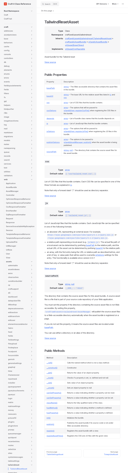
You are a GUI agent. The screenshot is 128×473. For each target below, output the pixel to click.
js (110, 95)
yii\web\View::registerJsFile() (76, 131)
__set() (49, 383)
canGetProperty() (54, 393)
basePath (51, 88)
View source (50, 62)
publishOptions (53, 142)
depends (50, 118)
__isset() (50, 378)
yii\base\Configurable (75, 49)
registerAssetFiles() (55, 436)
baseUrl (50, 96)
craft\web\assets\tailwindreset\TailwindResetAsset (88, 38)
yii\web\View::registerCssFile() (76, 110)
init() (48, 418)
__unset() (50, 388)
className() (52, 403)
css (65, 98)
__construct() (52, 368)
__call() (49, 363)
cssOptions (51, 110)
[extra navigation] (123, 4)
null (71, 150)
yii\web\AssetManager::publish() (77, 142)
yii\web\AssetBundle (97, 42)
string (66, 87)
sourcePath (51, 152)
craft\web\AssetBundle (75, 42)
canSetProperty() (54, 398)
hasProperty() (52, 413)
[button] (18, 11)
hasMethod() (52, 408)
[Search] (50, 3)
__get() (49, 373)
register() (50, 431)
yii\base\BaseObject (74, 45)
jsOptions (51, 131)
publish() (50, 424)
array (66, 103)
